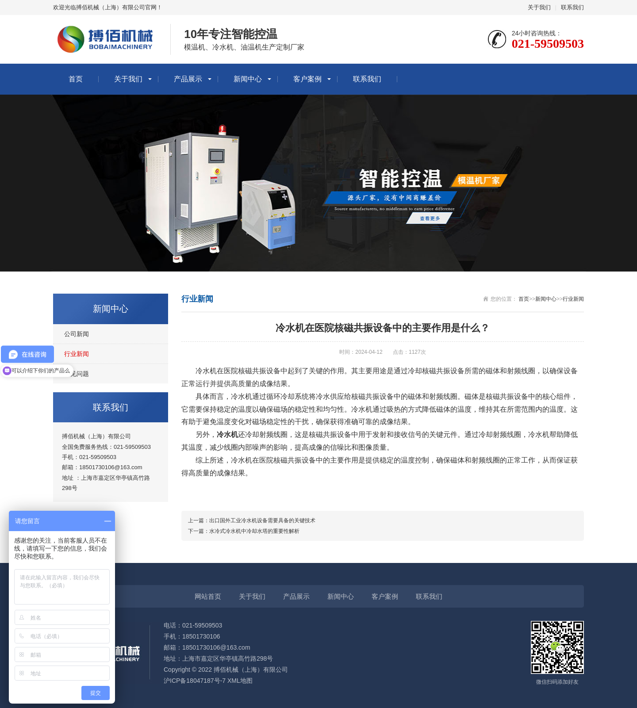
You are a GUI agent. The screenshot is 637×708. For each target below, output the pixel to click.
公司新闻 (76, 333)
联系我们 (572, 7)
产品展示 (188, 79)
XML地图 (240, 680)
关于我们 (539, 7)
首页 (76, 79)
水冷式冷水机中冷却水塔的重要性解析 (254, 531)
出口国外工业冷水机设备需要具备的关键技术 (262, 520)
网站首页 (208, 596)
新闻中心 (248, 79)
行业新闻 (76, 353)
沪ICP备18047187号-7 (195, 680)
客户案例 (307, 79)
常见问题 (76, 373)
